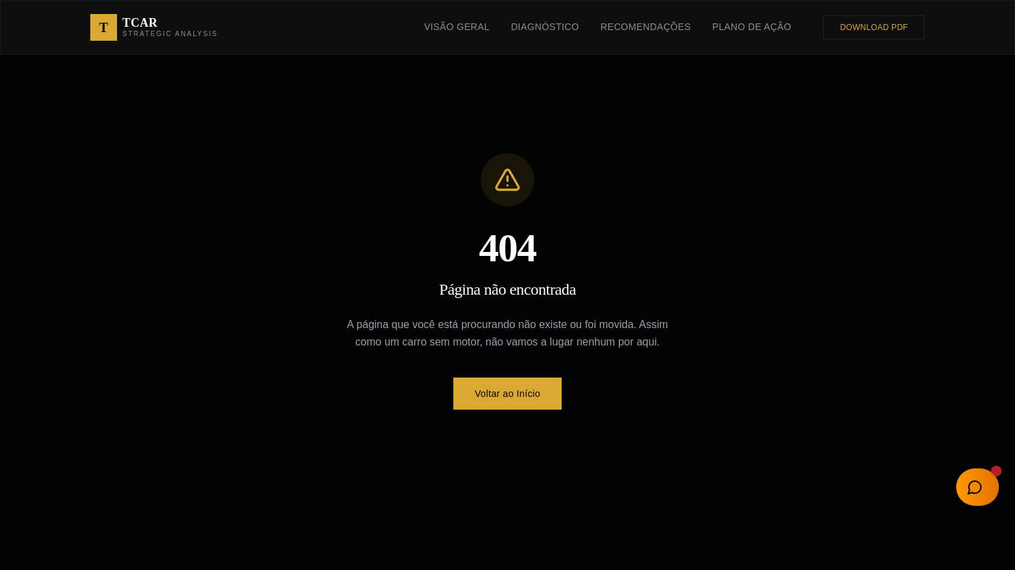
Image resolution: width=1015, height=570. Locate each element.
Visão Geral (456, 26)
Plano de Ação (751, 26)
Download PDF (874, 27)
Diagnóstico (545, 26)
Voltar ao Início (507, 393)
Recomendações (645, 26)
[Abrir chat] (977, 487)
